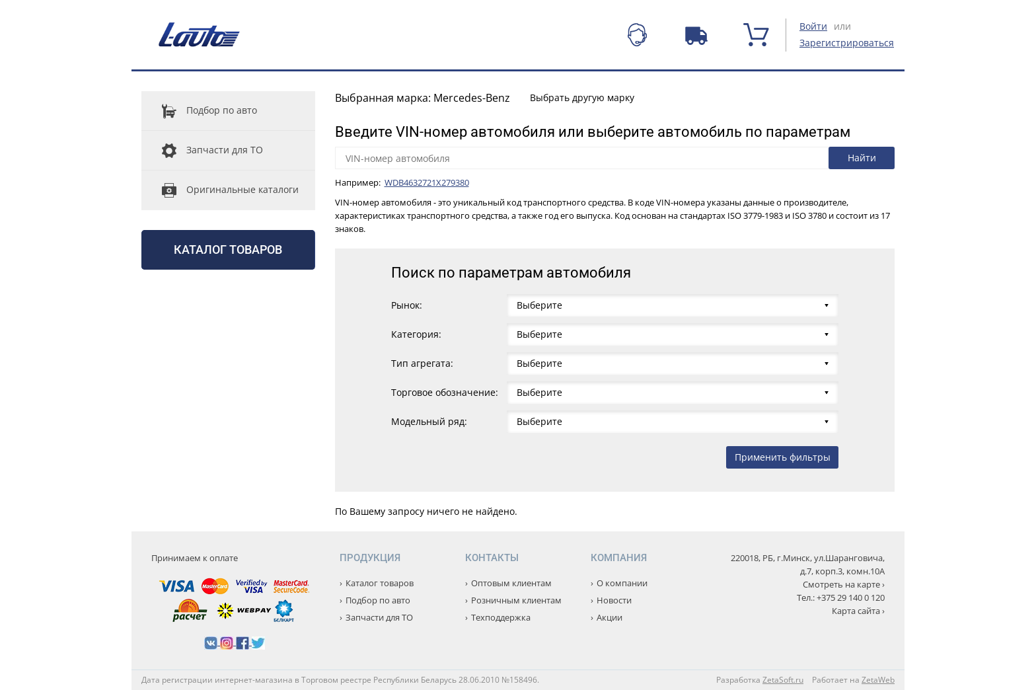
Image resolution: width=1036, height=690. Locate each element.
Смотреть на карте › (844, 584)
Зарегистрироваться (846, 42)
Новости (614, 600)
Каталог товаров (228, 249)
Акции (609, 617)
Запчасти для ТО (202, 150)
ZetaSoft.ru (782, 679)
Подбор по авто (199, 111)
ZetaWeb (878, 679)
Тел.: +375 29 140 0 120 (841, 597)
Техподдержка (501, 617)
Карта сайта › (858, 611)
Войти (813, 26)
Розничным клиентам (516, 600)
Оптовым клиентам (511, 583)
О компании (622, 583)
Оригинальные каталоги (220, 190)
